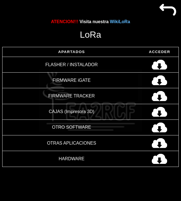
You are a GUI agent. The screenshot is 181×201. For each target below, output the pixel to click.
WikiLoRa (120, 21)
